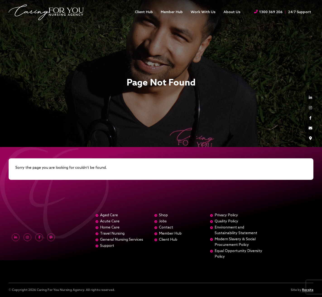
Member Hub (172, 12)
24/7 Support (299, 12)
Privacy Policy (226, 215)
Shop (163, 215)
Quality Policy (226, 221)
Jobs (163, 221)
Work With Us (203, 12)
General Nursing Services (121, 240)
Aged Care (109, 215)
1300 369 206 (268, 12)
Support (107, 246)
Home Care (110, 227)
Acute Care (110, 221)
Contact (166, 227)
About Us (231, 12)
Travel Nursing (112, 233)
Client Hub (144, 12)
